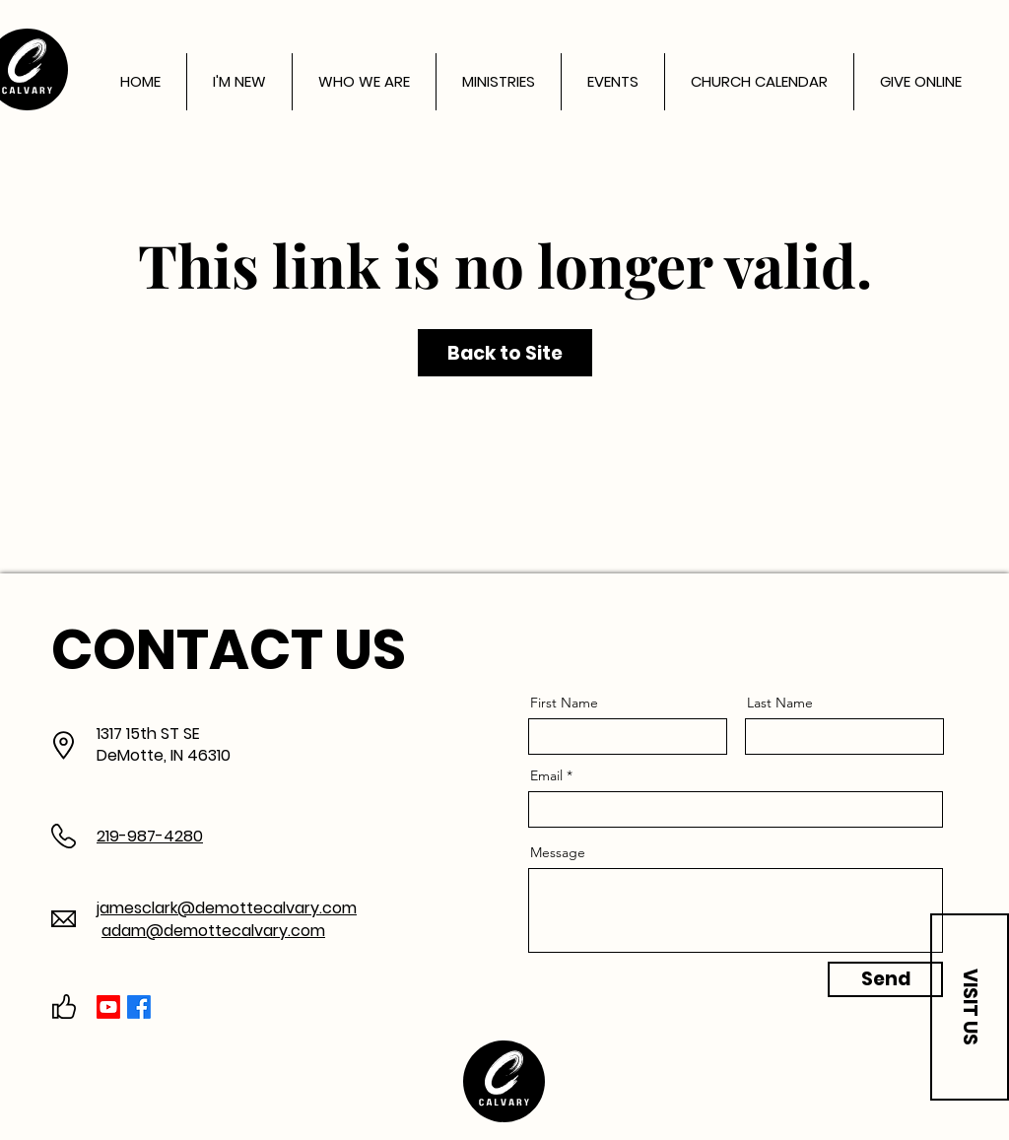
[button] (969, 1007)
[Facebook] (139, 1007)
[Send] (885, 979)
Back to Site (505, 353)
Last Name (780, 702)
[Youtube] (108, 1007)
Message (557, 852)
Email (546, 775)
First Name (564, 702)
